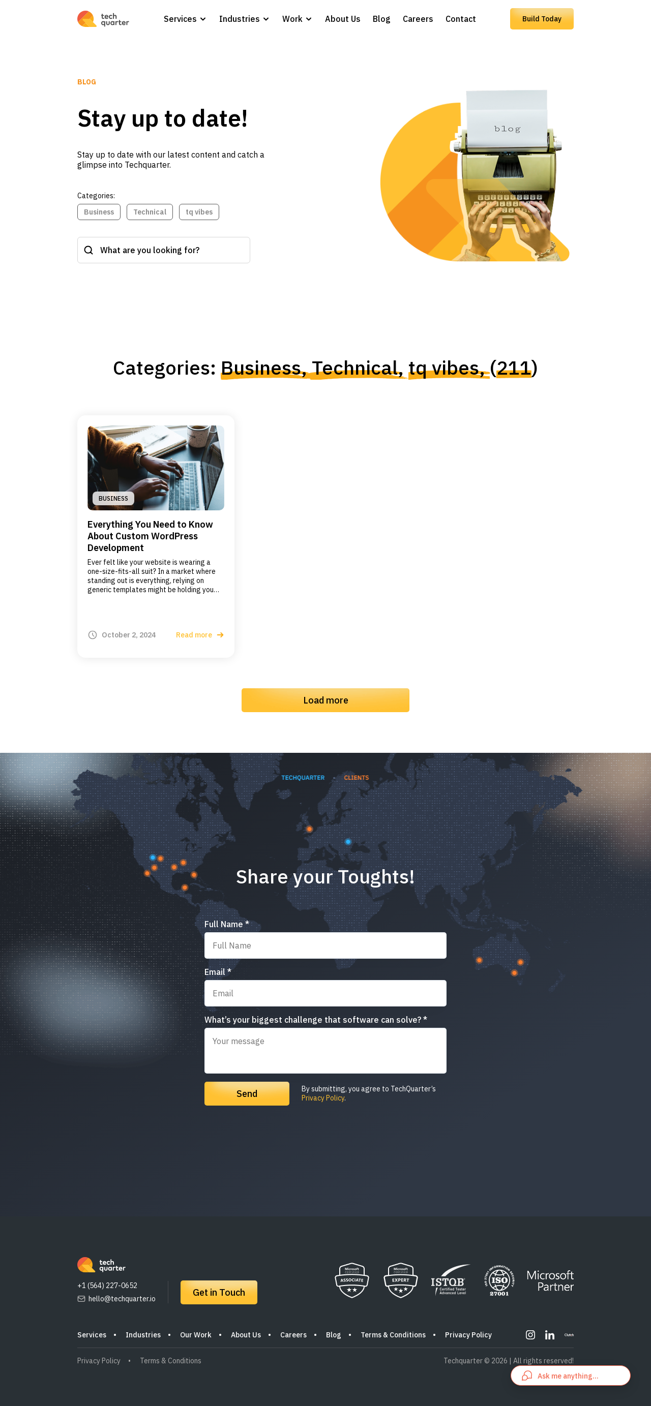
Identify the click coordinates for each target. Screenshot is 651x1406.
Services (180, 19)
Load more (325, 700)
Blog (382, 19)
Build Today (541, 18)
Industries (239, 19)
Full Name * (226, 924)
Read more (200, 634)
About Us (343, 19)
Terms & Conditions (393, 1334)
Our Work (196, 1334)
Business (99, 212)
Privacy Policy (323, 1098)
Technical (149, 212)
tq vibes (199, 212)
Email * (217, 972)
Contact (461, 19)
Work (292, 19)
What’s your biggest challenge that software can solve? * (315, 1020)
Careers (418, 19)
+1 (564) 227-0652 (107, 1285)
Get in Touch (219, 1292)
